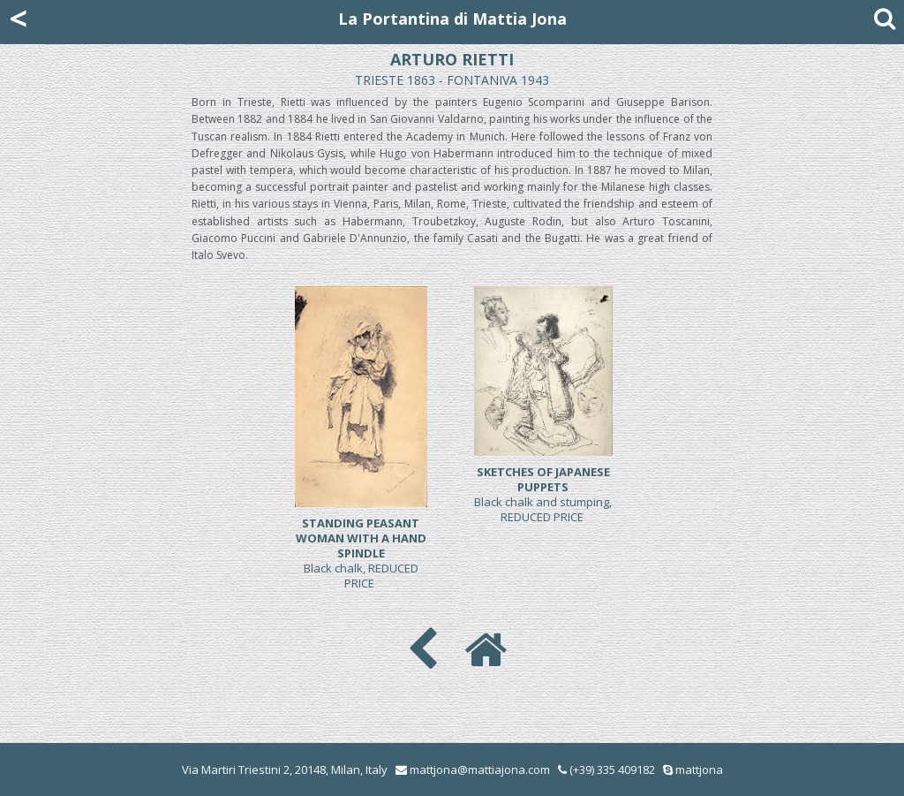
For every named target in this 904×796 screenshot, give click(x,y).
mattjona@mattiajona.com (480, 769)
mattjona (699, 769)
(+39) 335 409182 (606, 769)
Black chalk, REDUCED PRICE (361, 553)
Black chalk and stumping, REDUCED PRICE (543, 494)
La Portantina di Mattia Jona (452, 18)
